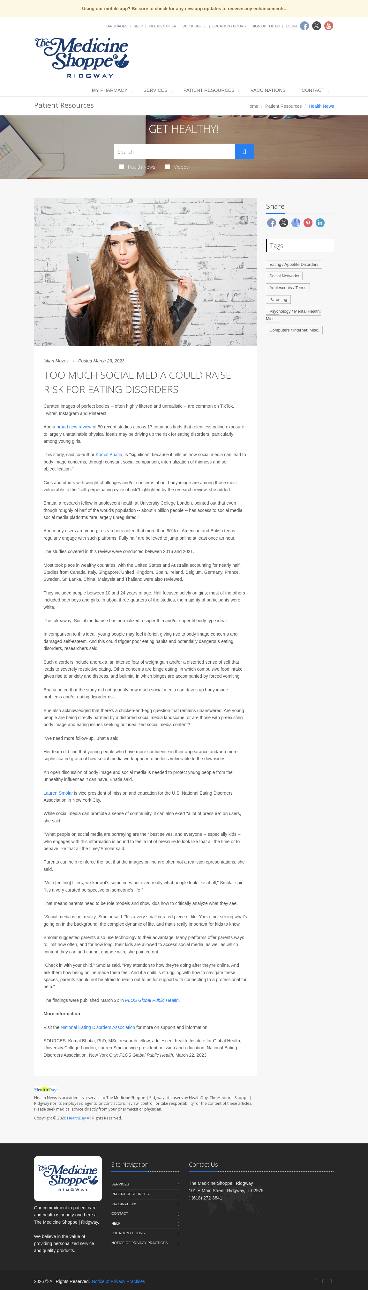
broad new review (74, 426)
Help (138, 26)
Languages (116, 26)
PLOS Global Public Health (152, 1000)
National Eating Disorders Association (98, 1027)
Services (155, 90)
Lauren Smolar (58, 793)
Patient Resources (209, 90)
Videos (177, 167)
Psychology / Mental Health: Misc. (293, 315)
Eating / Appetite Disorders (294, 264)
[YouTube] (331, 1281)
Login (291, 26)
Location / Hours (229, 26)
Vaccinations (268, 90)
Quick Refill (194, 26)
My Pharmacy (109, 90)
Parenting (278, 299)
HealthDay (76, 1118)
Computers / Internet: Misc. (294, 330)
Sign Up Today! (266, 26)
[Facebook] (316, 1281)
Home (252, 106)
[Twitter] (323, 1281)
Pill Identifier (162, 26)
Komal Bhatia (109, 454)
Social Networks (284, 275)
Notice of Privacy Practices (139, 1243)
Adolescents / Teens (287, 287)
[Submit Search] (244, 151)
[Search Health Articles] (174, 151)
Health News (137, 167)
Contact (313, 90)
